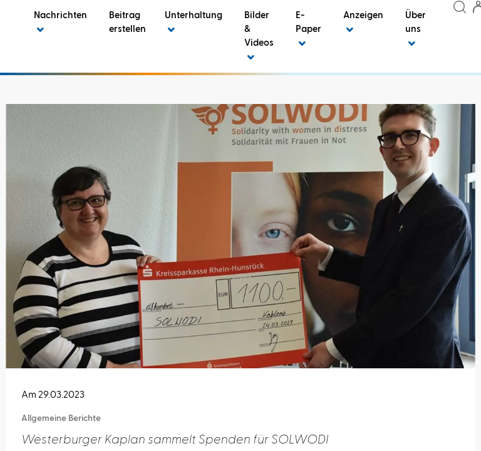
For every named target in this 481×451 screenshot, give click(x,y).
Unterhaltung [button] (193, 22)
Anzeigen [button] (363, 22)
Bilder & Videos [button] (259, 36)
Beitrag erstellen (127, 22)
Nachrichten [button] (60, 22)
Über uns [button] (415, 29)
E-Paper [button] (308, 29)
